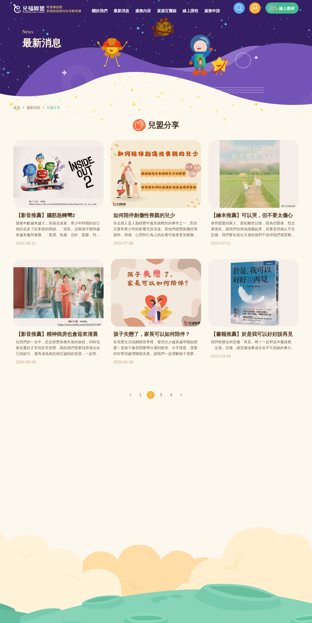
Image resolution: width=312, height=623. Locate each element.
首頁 (16, 108)
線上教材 (287, 8)
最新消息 (33, 108)
